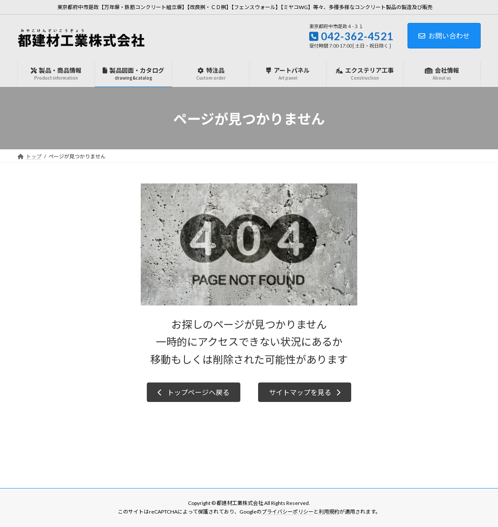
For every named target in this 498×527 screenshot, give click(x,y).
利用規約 (329, 511)
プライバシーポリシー (288, 511)
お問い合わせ (444, 36)
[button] (193, 392)
